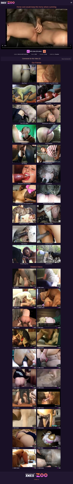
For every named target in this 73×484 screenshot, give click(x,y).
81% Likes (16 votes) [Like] (34, 51)
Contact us (36, 479)
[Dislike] (44, 51)
